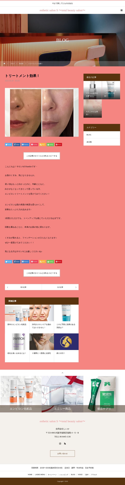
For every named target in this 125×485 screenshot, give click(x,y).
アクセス (94, 474)
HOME (30, 474)
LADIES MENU (40, 474)
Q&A (86, 474)
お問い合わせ (62, 454)
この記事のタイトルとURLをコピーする (41, 156)
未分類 (89, 142)
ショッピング (63, 474)
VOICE (80, 474)
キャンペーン (52, 474)
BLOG (17, 81)
